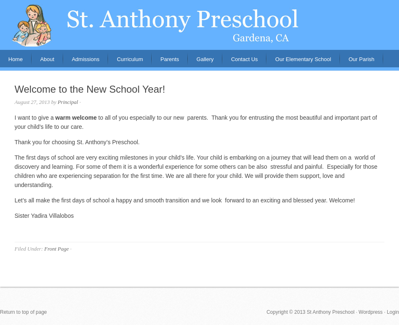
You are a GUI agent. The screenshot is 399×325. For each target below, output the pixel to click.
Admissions (81, 61)
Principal (68, 102)
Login (393, 312)
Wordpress (371, 312)
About (43, 61)
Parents (165, 61)
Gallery (205, 59)
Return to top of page (23, 312)
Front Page (56, 249)
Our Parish (361, 59)
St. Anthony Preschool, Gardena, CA (199, 25)
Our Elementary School (303, 59)
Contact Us (244, 59)
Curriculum (130, 59)
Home (15, 59)
